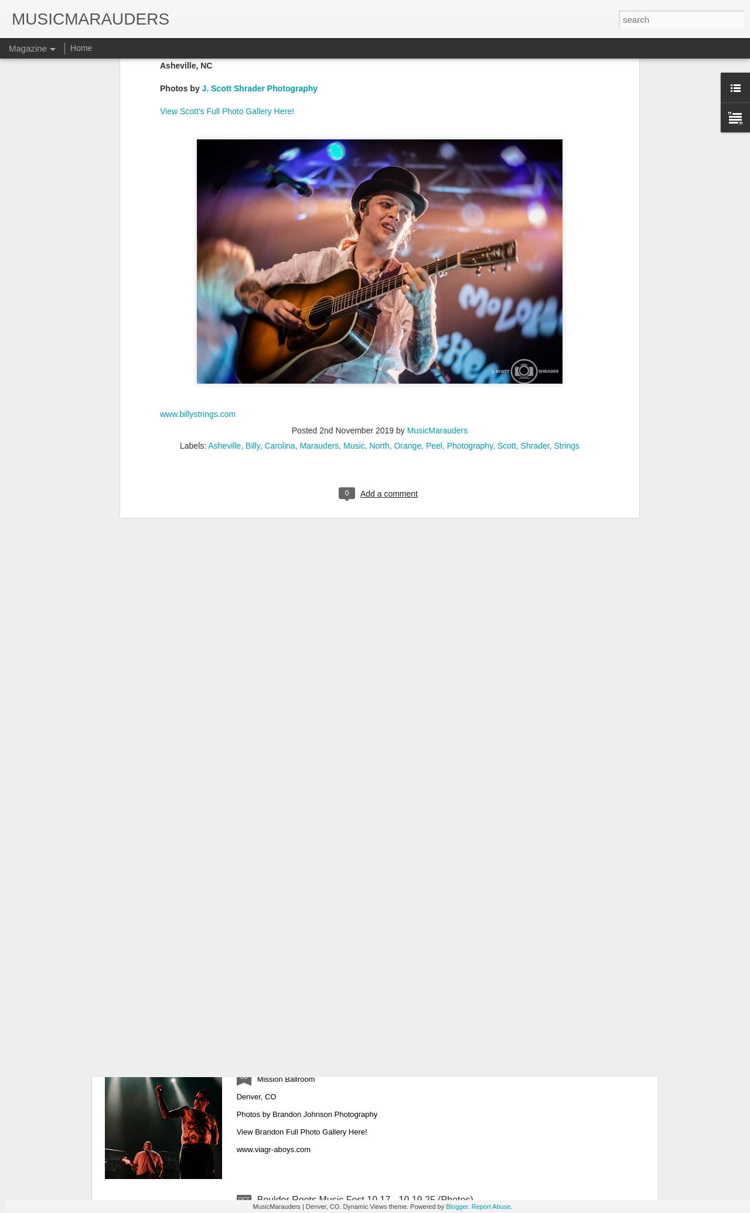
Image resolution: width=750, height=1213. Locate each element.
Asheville (224, 301)
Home (81, 48)
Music (354, 301)
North (379, 301)
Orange (407, 301)
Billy (253, 301)
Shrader (535, 301)
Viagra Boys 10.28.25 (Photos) (321, 1067)
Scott (506, 301)
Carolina (279, 301)
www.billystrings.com (198, 269)
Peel (434, 301)
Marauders (319, 301)
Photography (470, 301)
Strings (566, 301)
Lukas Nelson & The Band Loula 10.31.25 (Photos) (363, 934)
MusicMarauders (437, 286)
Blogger (457, 1206)
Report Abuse (491, 1206)
